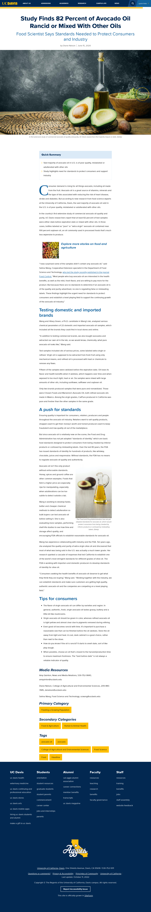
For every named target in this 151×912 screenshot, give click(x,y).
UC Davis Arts (16, 803)
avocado (62, 741)
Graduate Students (45, 788)
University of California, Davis (50, 868)
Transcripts (68, 797)
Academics (63, 3)
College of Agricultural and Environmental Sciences (65, 749)
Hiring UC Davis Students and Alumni (21, 816)
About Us (27, 3)
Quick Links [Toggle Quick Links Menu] (143, 3)
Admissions (46, 3)
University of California (110, 873)
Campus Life (101, 3)
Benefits (93, 794)
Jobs (118, 794)
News (117, 3)
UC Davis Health (17, 777)
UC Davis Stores (17, 797)
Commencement (44, 799)
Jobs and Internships (46, 810)
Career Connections (72, 786)
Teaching (94, 783)
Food (43, 757)
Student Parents (44, 794)
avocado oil (46, 741)
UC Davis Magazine (71, 803)
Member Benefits (71, 792)
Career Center (43, 805)
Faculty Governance (98, 799)
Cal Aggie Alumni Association (70, 779)
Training (119, 783)
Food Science (100, 749)
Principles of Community (87, 873)
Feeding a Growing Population (55, 709)
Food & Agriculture (50, 725)
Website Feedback (124, 805)
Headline (56, 757)
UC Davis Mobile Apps (19, 808)
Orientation (42, 777)
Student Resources (45, 783)
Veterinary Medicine (19, 783)
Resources (94, 777)
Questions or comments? (39, 873)
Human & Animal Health (75, 725)
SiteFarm (89, 895)
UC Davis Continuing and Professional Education (21, 790)
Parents (40, 816)
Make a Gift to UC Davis (20, 823)
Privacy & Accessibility (63, 873)
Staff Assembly (123, 799)
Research (82, 3)
